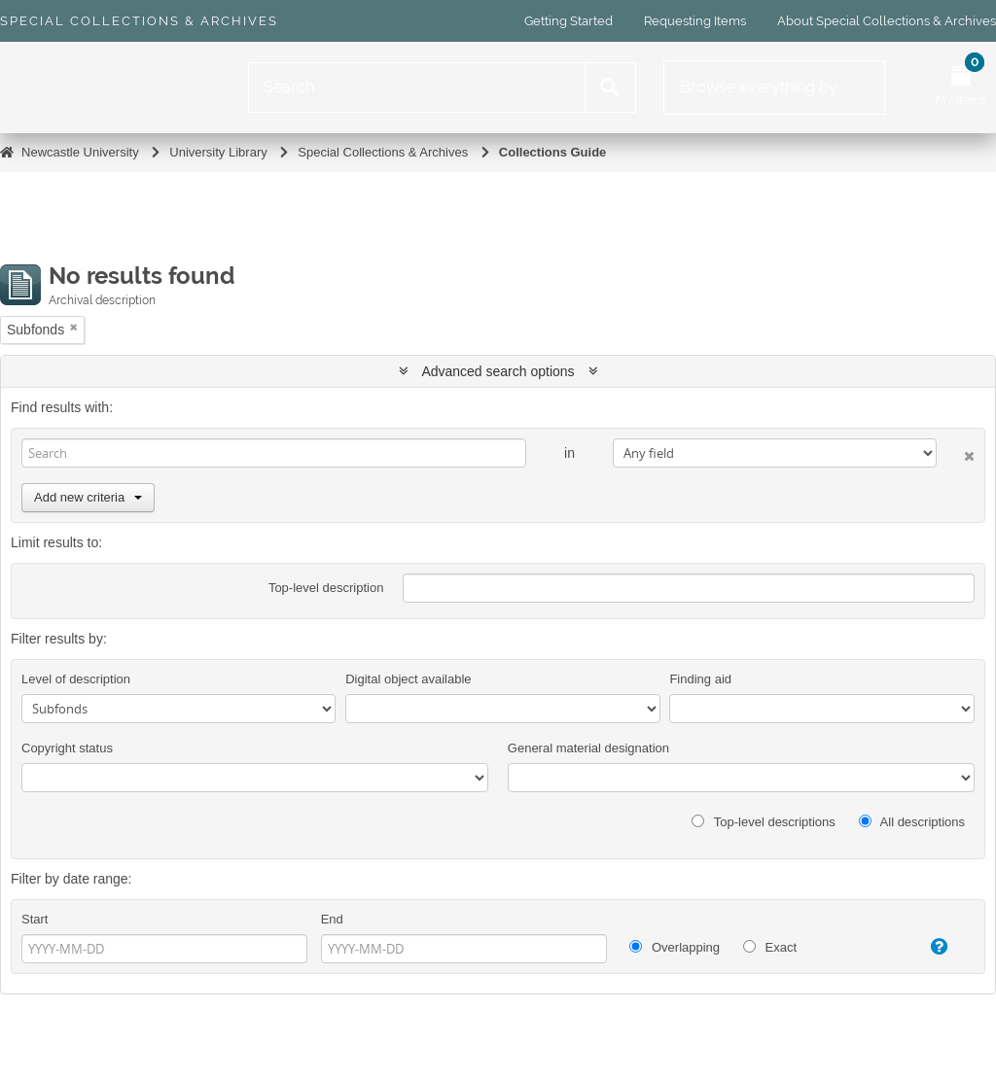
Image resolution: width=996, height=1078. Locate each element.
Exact (770, 947)
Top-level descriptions (763, 822)
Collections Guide (553, 152)
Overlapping (674, 947)
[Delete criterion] (956, 452)
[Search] (417, 87)
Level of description (75, 679)
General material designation (588, 748)
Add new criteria (88, 497)
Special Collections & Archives (139, 21)
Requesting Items (695, 21)
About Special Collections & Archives (886, 21)
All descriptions (912, 822)
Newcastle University (80, 152)
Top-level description (326, 587)
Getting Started (568, 21)
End (332, 919)
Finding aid (700, 679)
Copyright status (67, 748)
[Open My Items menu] (961, 87)
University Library (218, 152)
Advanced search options (498, 371)
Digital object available (408, 679)
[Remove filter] (74, 327)
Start (34, 919)
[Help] (928, 946)
